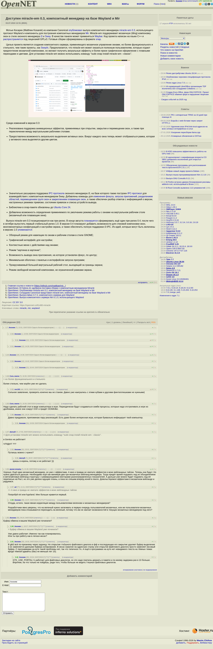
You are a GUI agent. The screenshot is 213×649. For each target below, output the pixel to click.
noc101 (17, 389)
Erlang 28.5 (171, 240)
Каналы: (164, 44)
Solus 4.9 (170, 268)
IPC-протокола (56, 193)
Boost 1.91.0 (172, 238)
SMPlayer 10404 (173, 209)
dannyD (13, 432)
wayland (36, 308)
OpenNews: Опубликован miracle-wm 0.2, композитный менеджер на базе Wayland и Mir (51, 290)
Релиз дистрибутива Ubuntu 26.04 (181, 73)
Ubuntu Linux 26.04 (175, 262)
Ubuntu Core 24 (62, 207)
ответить (40, 376)
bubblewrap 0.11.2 (174, 233)
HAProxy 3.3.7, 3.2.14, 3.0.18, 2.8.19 (182, 222)
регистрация (192, 1)
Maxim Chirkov (204, 644)
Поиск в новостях (168, 53)
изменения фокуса (103, 196)
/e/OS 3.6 (170, 277)
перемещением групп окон (34, 199)
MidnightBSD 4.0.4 (174, 281)
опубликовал (75, 30)
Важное (185, 67)
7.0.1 (168, 288)
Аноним (12, 327)
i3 (41, 36)
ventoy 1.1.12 (172, 242)
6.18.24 (182, 288)
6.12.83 (190, 288)
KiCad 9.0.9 (171, 216)
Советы (185, 109)
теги (163, 4)
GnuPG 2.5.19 (172, 220)
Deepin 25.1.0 (172, 275)
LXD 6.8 (169, 224)
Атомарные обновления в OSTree (186, 136)
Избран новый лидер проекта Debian (182, 171)
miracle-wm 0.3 (127, 30)
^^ (41, 389)
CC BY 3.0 (18, 302)
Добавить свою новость (172, 58)
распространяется (13, 39)
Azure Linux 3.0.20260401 (177, 279)
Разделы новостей (169, 47)
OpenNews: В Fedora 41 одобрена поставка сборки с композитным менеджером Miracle (51, 288)
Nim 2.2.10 (170, 211)
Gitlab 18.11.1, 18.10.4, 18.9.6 (179, 246)
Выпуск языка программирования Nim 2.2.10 (186, 175)
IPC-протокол (135, 193)
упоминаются (25, 230)
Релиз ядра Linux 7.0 (175, 83)
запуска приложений (126, 196)
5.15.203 (185, 290)
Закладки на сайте (11, 644)
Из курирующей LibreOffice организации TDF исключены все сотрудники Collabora (184, 87)
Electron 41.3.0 (173, 253)
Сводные (184, 47)
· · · (62, 327)
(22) (18, 322)
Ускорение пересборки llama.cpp (185, 132)
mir (29, 308)
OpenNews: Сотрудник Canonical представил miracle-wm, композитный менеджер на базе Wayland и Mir (59, 293)
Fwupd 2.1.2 (171, 218)
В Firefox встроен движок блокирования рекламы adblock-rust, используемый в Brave (186, 183)
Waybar (98, 36)
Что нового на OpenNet (171, 50)
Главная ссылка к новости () (37, 286)
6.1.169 (177, 290)
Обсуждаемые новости (185, 146)
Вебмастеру (206, 646)
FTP (171, 23)
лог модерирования (150, 570)
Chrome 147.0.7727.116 (176, 251)
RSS (153, 322)
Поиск (156, 4)
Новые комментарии (170, 56)
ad (15, 487)
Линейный (127, 322)
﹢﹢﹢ (56, 327)
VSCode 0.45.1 (172, 214)
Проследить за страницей (15, 646)
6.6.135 (169, 290)
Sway (48, 36)
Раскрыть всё (143, 322)
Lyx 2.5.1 (170, 227)
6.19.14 (175, 288)
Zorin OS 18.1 (172, 272)
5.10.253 (193, 290)
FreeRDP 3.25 (172, 244)
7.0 (167, 292)
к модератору (72, 327)
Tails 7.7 (170, 259)
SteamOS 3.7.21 (173, 270)
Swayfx (44, 47)
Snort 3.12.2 (171, 229)
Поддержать (193, 646)
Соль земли (14, 376)
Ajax (108, 322)
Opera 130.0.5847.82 (175, 248)
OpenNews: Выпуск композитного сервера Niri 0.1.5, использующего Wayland (46, 297)
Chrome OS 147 (173, 264)
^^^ (44, 389)
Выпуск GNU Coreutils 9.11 (178, 178)
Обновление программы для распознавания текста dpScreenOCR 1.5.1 (184, 166)
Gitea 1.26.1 (171, 207)
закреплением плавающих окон (69, 199)
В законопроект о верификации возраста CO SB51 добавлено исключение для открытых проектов (184, 159)
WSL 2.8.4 (170, 205)
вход (185, 1)
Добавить (181, 646)
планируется (91, 220)
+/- (134, 322)
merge (173, 292)
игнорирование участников (132, 570)
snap (98, 39)
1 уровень (116, 322)
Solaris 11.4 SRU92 (174, 266)
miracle (23, 308)
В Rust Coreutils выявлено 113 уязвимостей (185, 188)
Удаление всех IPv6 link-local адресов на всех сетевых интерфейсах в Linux (184, 127)
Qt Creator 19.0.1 (173, 235)
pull (178, 292)
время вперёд (15, 469)
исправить (142, 282)
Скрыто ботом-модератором (42, 327)
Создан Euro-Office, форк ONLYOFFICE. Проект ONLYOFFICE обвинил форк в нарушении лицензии (185, 93)
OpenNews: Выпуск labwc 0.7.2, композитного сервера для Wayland (41, 295)
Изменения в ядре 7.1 (170, 295)
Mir (87, 33)
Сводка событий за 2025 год (174, 99)
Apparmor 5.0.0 (173, 231)
